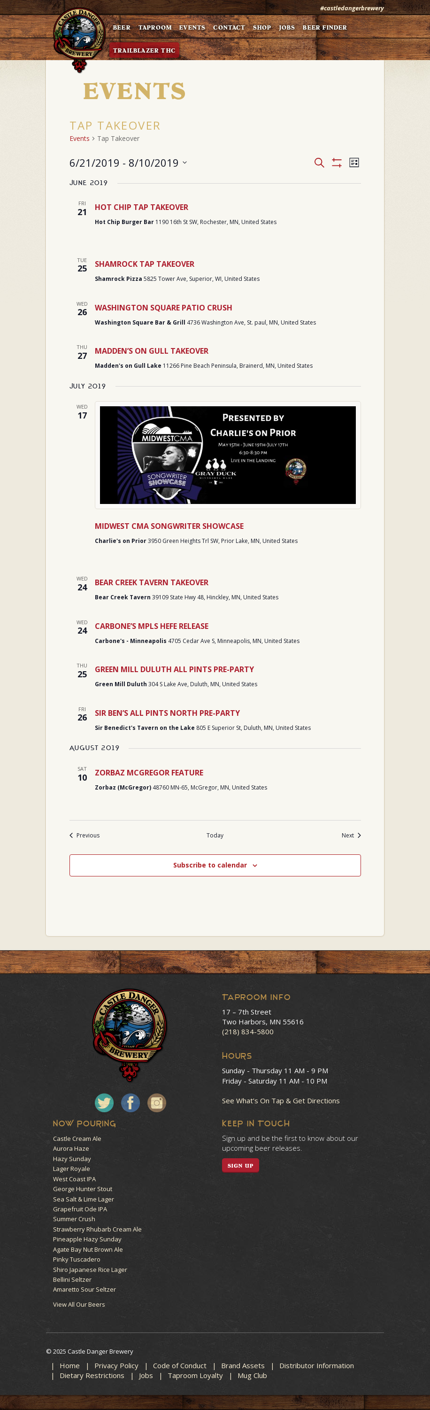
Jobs (146, 1375)
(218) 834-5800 (248, 1031)
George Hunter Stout (82, 1189)
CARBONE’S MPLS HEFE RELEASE (151, 626)
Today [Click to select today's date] (215, 835)
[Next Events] (351, 836)
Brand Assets (243, 1365)
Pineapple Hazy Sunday (87, 1239)
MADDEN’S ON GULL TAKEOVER (151, 351)
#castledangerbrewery (352, 8)
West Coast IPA (74, 1179)
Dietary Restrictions (92, 1375)
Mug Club (252, 1375)
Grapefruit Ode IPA (80, 1209)
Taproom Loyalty (195, 1375)
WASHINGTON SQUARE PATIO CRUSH (163, 307)
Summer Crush (74, 1219)
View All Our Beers (79, 1304)
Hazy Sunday (72, 1158)
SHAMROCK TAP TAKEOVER (144, 264)
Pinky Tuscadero (76, 1259)
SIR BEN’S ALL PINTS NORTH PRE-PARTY (167, 713)
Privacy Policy (116, 1365)
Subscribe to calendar (210, 864)
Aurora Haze (71, 1148)
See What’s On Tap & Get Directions (281, 1100)
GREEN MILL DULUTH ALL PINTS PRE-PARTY (174, 669)
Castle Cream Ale (77, 1138)
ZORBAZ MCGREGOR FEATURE (149, 772)
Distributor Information (316, 1365)
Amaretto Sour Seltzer (84, 1289)
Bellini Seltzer (72, 1279)
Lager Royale (71, 1168)
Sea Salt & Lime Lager (83, 1199)
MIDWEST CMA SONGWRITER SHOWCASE (169, 526)
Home (70, 1365)
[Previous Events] (84, 836)
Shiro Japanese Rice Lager (90, 1269)
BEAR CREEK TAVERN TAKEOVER (151, 582)
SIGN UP (240, 1165)
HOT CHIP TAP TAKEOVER (141, 207)
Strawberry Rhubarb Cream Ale (97, 1229)
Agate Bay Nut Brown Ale (88, 1249)
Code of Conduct (180, 1365)
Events (79, 138)
